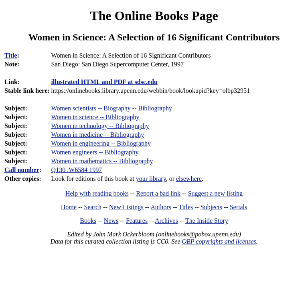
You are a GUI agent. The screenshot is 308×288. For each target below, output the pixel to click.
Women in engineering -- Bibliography (101, 143)
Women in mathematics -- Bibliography (102, 161)
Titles (185, 207)
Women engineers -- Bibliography (95, 152)
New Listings (126, 207)
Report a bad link (158, 193)
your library (151, 178)
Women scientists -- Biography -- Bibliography (111, 108)
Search (93, 207)
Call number (21, 169)
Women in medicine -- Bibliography (97, 134)
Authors (160, 207)
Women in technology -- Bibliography (100, 125)
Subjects (211, 207)
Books (88, 220)
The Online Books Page (154, 15)
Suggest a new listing (215, 193)
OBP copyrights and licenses (219, 241)
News (111, 220)
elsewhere (189, 178)
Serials (238, 207)
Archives (166, 220)
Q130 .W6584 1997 (76, 169)
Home (69, 207)
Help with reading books (97, 193)
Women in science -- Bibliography (95, 117)
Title (10, 55)
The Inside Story (206, 220)
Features (137, 220)
